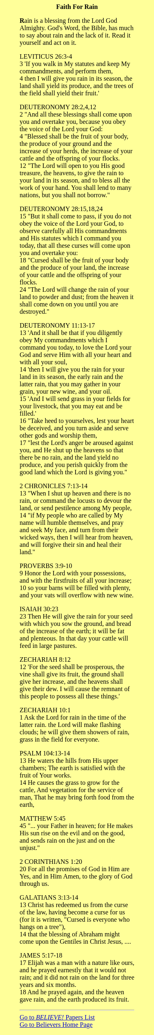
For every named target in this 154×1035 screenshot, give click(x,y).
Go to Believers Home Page (56, 1024)
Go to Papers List (57, 1017)
